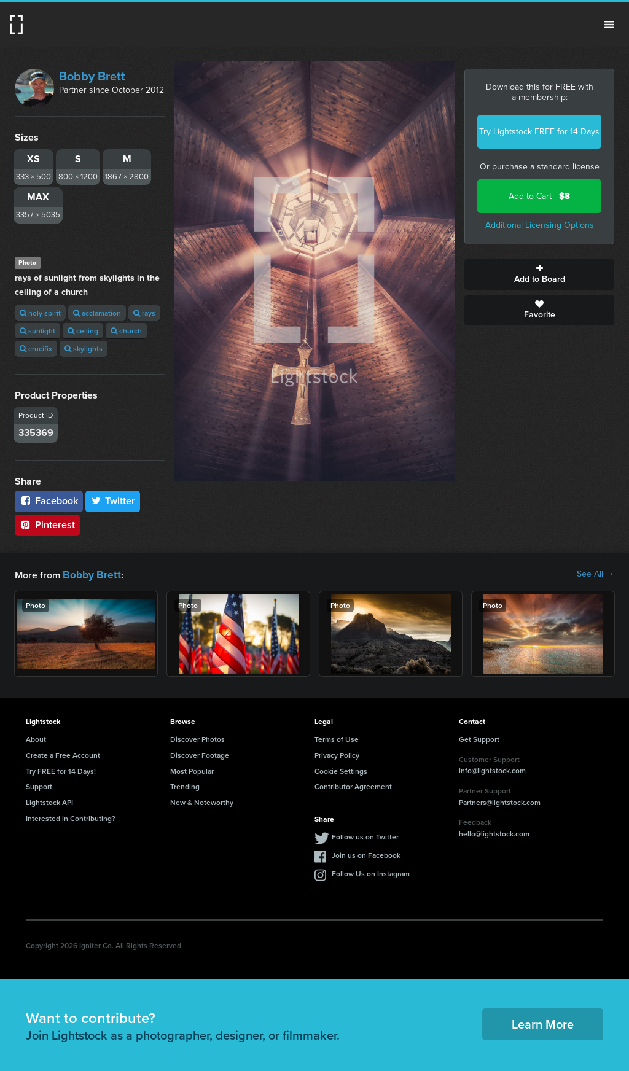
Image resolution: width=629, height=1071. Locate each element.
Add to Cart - (539, 196)
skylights (83, 348)
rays (144, 313)
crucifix (36, 348)
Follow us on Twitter (365, 835)
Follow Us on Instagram (371, 872)
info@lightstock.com (492, 769)
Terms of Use (336, 738)
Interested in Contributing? (70, 817)
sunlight (37, 330)
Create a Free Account (63, 754)
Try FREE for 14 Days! (61, 770)
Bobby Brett (92, 76)
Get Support (479, 738)
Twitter (113, 501)
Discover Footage (199, 754)
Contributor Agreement (353, 785)
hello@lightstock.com (494, 832)
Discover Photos (197, 738)
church (126, 330)
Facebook (49, 501)
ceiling (83, 330)
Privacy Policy (336, 754)
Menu (609, 24)
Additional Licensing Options (539, 225)
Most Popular (192, 770)
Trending (185, 785)
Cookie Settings (340, 770)
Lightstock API (49, 801)
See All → (595, 574)
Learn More (543, 1023)
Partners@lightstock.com (500, 801)
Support (39, 785)
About (36, 738)
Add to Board (539, 274)
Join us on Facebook (366, 854)
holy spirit (40, 313)
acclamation (97, 313)
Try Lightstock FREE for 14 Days (539, 131)
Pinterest (47, 525)
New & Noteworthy (201, 801)
